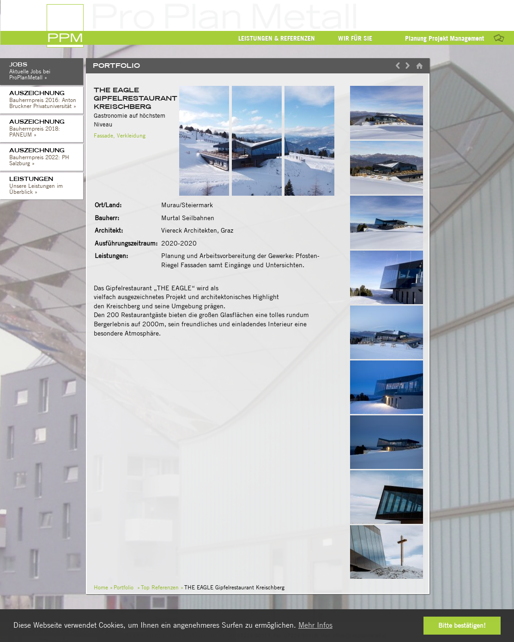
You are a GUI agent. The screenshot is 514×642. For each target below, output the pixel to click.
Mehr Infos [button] (315, 625)
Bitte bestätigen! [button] (462, 625)
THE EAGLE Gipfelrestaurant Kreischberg (135, 98)
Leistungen (46, 186)
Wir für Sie (355, 38)
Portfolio (123, 587)
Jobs (46, 72)
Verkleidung (131, 135)
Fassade (103, 135)
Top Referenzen (160, 587)
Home (101, 587)
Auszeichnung (46, 101)
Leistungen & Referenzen (276, 38)
